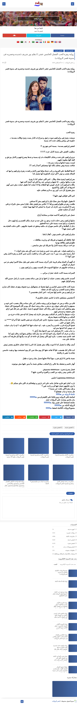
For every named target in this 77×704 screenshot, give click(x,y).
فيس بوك (38, 35)
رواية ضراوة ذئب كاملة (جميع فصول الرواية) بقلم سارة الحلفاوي (60, 593)
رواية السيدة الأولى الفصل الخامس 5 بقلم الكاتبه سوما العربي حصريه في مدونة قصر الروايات (61, 627)
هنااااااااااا (47, 403)
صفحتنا (62, 35)
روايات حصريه (70, 533)
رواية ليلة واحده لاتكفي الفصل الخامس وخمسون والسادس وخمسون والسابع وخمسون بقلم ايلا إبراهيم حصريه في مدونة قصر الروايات (14, 485)
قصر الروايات (56, 701)
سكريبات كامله (70, 536)
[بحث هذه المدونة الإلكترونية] (68, 564)
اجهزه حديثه (71, 529)
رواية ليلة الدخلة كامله (61, 581)
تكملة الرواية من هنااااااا (65, 394)
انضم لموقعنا (38, 19)
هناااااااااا (33, 397)
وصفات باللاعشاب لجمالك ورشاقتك (64, 554)
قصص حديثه (69, 51)
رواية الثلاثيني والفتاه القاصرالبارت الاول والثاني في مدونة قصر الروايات (60, 636)
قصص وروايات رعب (69, 547)
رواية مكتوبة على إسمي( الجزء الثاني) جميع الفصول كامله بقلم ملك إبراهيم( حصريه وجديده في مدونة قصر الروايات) (60, 649)
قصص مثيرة (58, 51)
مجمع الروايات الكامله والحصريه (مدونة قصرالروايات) (61, 572)
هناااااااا (49, 408)
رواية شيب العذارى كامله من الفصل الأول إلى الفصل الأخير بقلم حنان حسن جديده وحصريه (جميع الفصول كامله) (60, 659)
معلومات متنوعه (70, 550)
